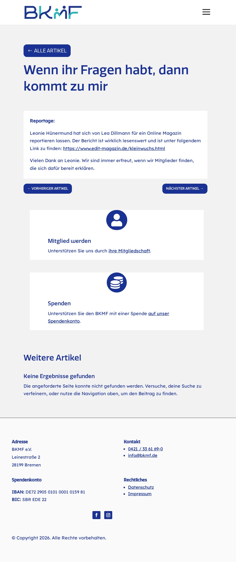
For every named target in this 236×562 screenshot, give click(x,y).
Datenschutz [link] (141, 487)
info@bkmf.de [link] (142, 455)
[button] (206, 15)
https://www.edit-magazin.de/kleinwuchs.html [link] (114, 148)
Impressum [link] (140, 493)
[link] (53, 12)
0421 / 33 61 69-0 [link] (145, 448)
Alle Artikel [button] (50, 51)
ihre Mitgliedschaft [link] (129, 251)
